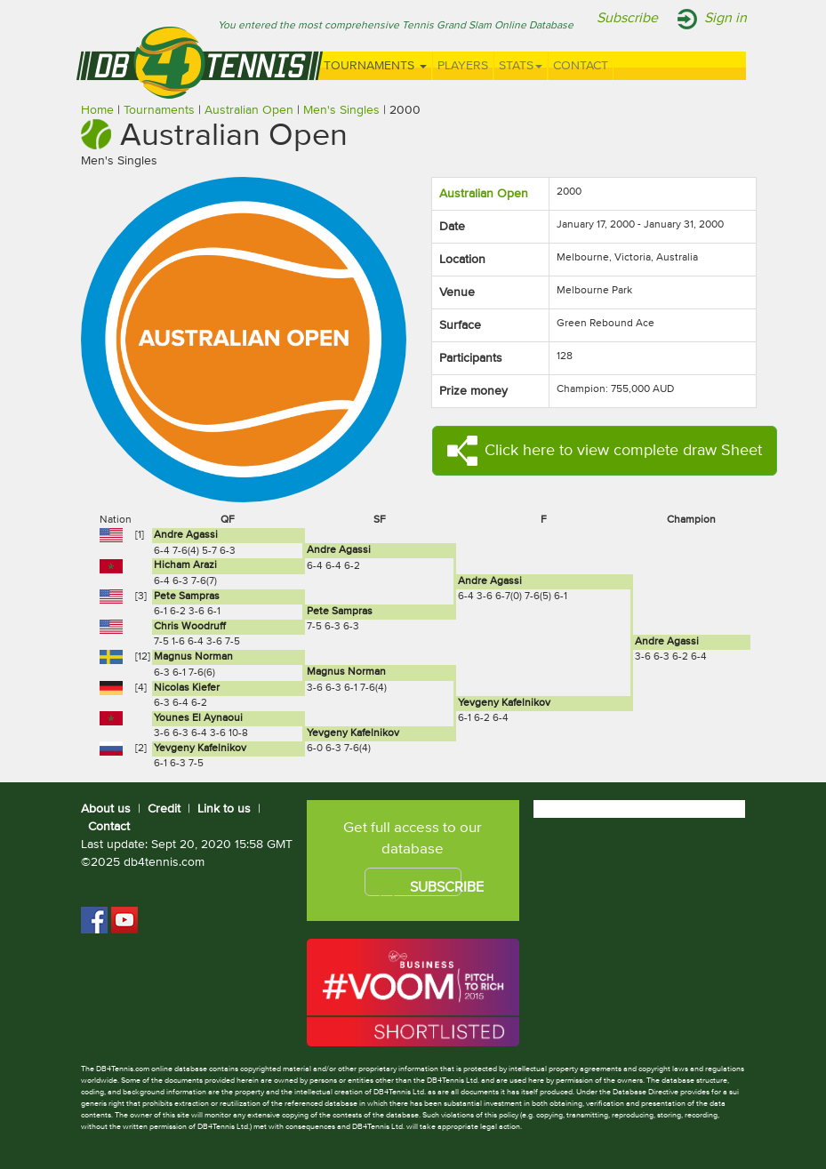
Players (462, 66)
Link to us (224, 809)
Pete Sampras (187, 596)
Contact (580, 66)
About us (106, 809)
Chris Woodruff (190, 626)
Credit (164, 809)
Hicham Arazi (185, 565)
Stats (520, 66)
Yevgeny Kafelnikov (504, 703)
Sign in (725, 19)
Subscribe (627, 19)
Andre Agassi (186, 535)
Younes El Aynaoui (198, 718)
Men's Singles (341, 110)
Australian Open (248, 110)
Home (97, 110)
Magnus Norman (193, 657)
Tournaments (375, 66)
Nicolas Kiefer (187, 688)
